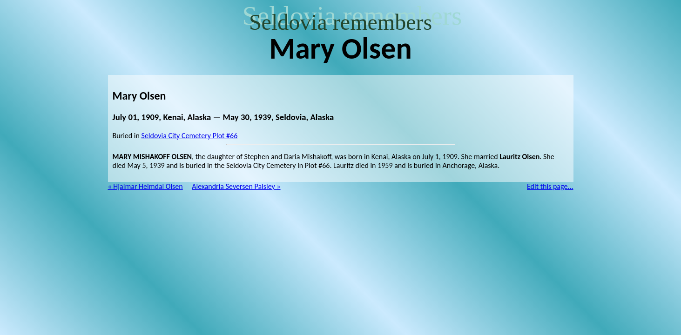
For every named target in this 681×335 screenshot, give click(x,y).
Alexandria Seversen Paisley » (236, 186)
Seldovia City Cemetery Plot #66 (190, 135)
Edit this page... (550, 186)
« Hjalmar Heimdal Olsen (145, 186)
